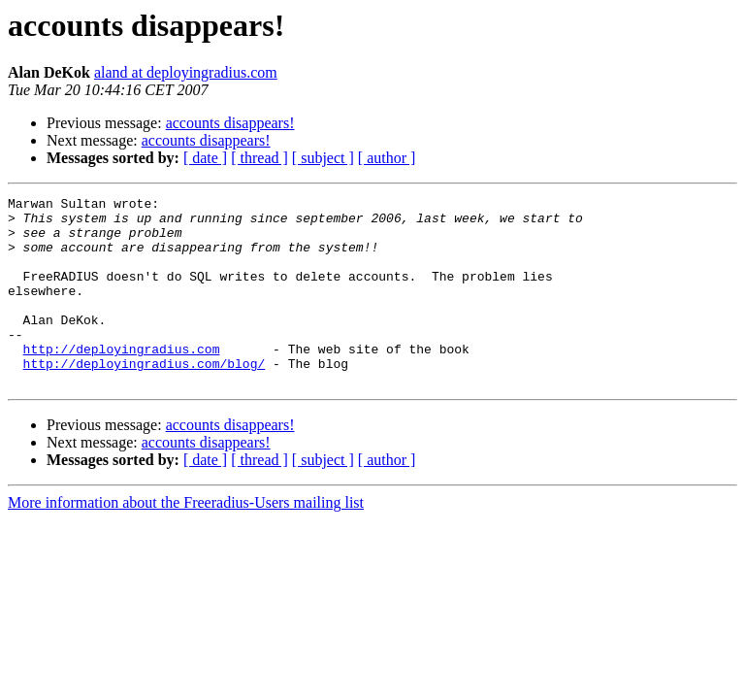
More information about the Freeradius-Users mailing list (186, 540)
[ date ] (205, 158)
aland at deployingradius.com (185, 72)
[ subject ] (323, 158)
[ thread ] (259, 158)
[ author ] (387, 158)
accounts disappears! (230, 123)
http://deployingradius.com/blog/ (144, 398)
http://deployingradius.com (121, 380)
